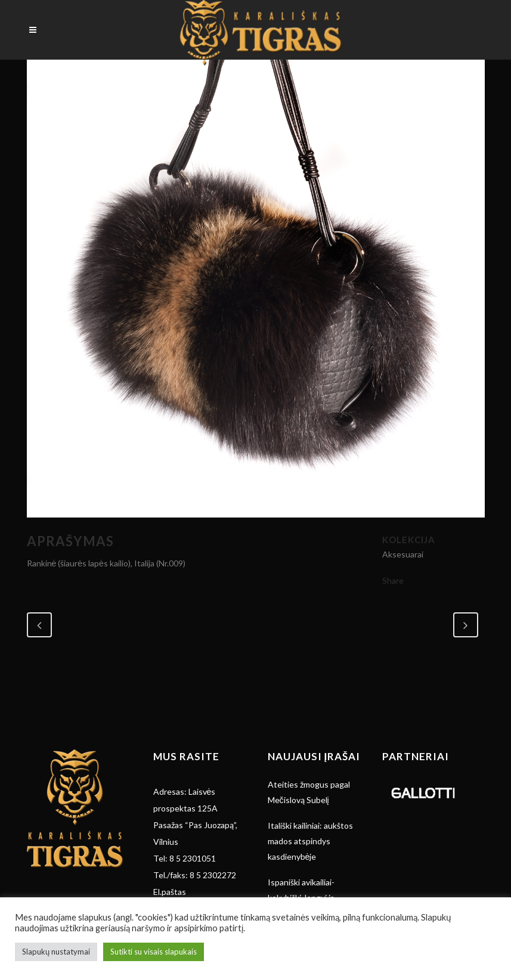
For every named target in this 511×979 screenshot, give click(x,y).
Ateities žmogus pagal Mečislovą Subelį (309, 792)
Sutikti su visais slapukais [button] (153, 951)
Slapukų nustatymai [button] (56, 951)
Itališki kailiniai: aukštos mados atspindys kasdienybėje (310, 841)
